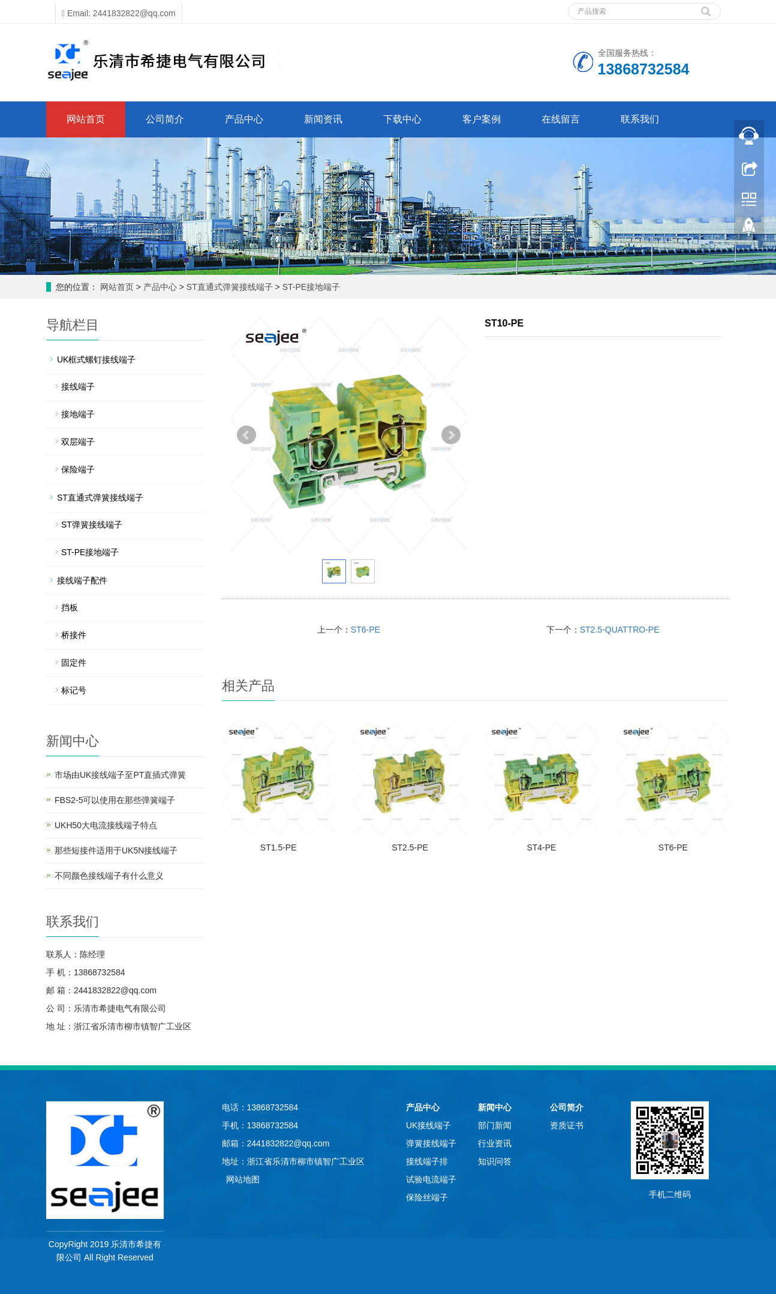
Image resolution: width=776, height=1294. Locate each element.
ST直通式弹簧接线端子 (229, 287)
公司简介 (165, 119)
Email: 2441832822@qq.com (119, 13)
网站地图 (243, 1179)
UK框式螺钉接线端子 (96, 359)
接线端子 (78, 386)
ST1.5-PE (278, 847)
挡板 (69, 607)
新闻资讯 (323, 119)
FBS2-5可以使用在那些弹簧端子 (115, 800)
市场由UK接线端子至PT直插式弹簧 (120, 775)
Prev (246, 435)
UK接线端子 (428, 1125)
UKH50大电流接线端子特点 (106, 825)
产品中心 (244, 119)
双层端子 (78, 442)
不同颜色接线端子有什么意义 (109, 875)
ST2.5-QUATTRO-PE (620, 629)
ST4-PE (541, 847)
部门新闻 (495, 1125)
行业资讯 (495, 1143)
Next (451, 435)
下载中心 (402, 119)
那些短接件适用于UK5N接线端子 (116, 850)
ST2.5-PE (410, 847)
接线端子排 (427, 1161)
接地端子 (78, 414)
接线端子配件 (82, 580)
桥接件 (73, 635)
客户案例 (481, 119)
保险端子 (78, 469)
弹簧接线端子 (431, 1143)
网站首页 (86, 119)
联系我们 (640, 119)
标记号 (73, 690)
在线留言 (561, 119)
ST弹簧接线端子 (91, 524)
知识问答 (495, 1161)
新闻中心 (495, 1107)
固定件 (73, 662)
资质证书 (566, 1125)
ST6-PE (365, 629)
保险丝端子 (427, 1197)
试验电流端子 (431, 1179)
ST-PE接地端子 (310, 287)
